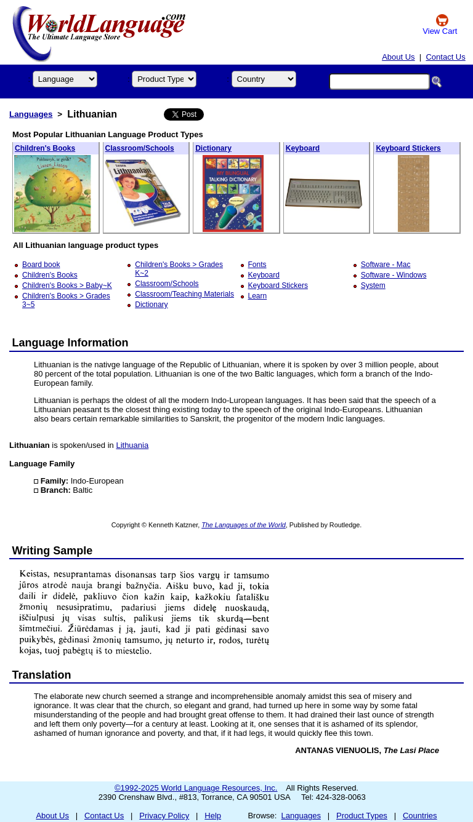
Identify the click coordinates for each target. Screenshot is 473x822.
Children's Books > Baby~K (67, 285)
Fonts (257, 264)
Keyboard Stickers (408, 148)
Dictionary (213, 148)
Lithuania (132, 445)
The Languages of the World (243, 525)
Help (212, 815)
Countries (420, 815)
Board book (41, 264)
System (373, 285)
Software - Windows (394, 275)
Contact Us (445, 57)
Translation (41, 675)
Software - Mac (386, 264)
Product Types (361, 815)
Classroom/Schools (139, 148)
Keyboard (303, 148)
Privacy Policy (164, 815)
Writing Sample (52, 551)
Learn (257, 296)
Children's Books (45, 148)
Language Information (70, 343)
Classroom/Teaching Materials (184, 294)
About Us (398, 57)
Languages (30, 114)
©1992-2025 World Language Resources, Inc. (196, 787)
